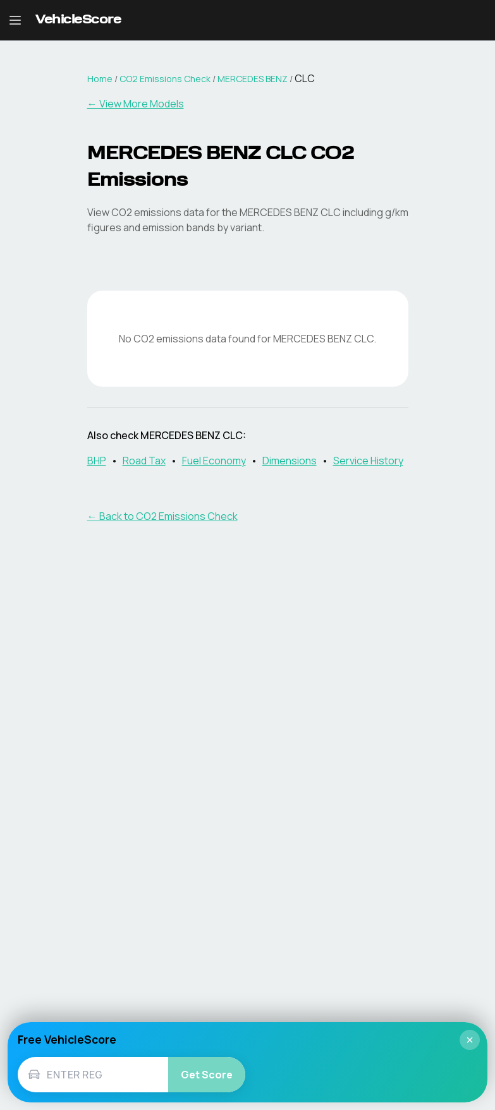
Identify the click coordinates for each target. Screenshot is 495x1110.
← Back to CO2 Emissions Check (162, 516)
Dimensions (289, 461)
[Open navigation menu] (15, 20)
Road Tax (144, 461)
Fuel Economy (214, 461)
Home (100, 79)
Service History (368, 461)
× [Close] (470, 1040)
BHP (96, 461)
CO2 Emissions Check (165, 79)
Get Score (207, 1075)
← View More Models (135, 104)
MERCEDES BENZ (252, 79)
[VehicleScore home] (78, 20)
